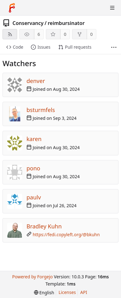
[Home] (12, 7)
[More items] (114, 47)
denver (36, 81)
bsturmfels (41, 110)
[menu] (44, 293)
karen (34, 139)
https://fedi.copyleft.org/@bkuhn (66, 234)
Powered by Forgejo (32, 277)
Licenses (67, 292)
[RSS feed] (9, 34)
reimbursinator (66, 23)
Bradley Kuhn (44, 226)
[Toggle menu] (112, 7)
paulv (34, 197)
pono (33, 168)
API (83, 292)
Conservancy (28, 23)
